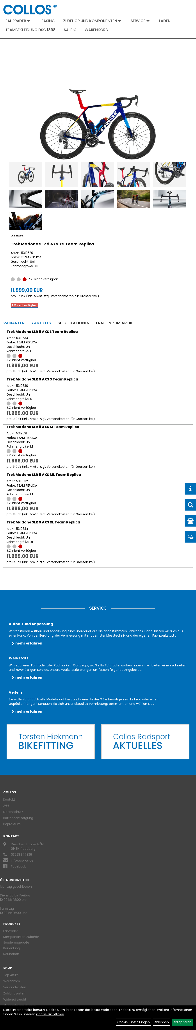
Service (140, 20)
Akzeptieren (182, 1022)
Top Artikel (11, 975)
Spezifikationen (73, 323)
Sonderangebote (16, 942)
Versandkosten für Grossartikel (74, 296)
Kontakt (9, 799)
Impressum (12, 824)
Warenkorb (96, 29)
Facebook (18, 866)
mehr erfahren (28, 643)
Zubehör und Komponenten (92, 20)
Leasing (47, 20)
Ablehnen (161, 1022)
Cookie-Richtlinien (50, 1014)
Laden (165, 20)
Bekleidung (11, 948)
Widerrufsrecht (14, 999)
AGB (6, 805)
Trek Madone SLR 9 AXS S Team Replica (42, 379)
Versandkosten (14, 987)
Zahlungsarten (14, 993)
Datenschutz (13, 812)
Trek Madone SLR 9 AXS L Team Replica (42, 331)
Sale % (70, 29)
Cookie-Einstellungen (133, 1022)
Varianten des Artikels (27, 323)
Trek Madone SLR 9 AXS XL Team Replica (43, 522)
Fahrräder (17, 20)
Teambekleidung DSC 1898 (30, 29)
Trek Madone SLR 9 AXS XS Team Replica (52, 244)
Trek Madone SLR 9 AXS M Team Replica (43, 426)
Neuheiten (11, 954)
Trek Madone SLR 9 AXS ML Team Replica (44, 474)
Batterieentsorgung (18, 818)
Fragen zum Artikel (116, 323)
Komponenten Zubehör (21, 937)
